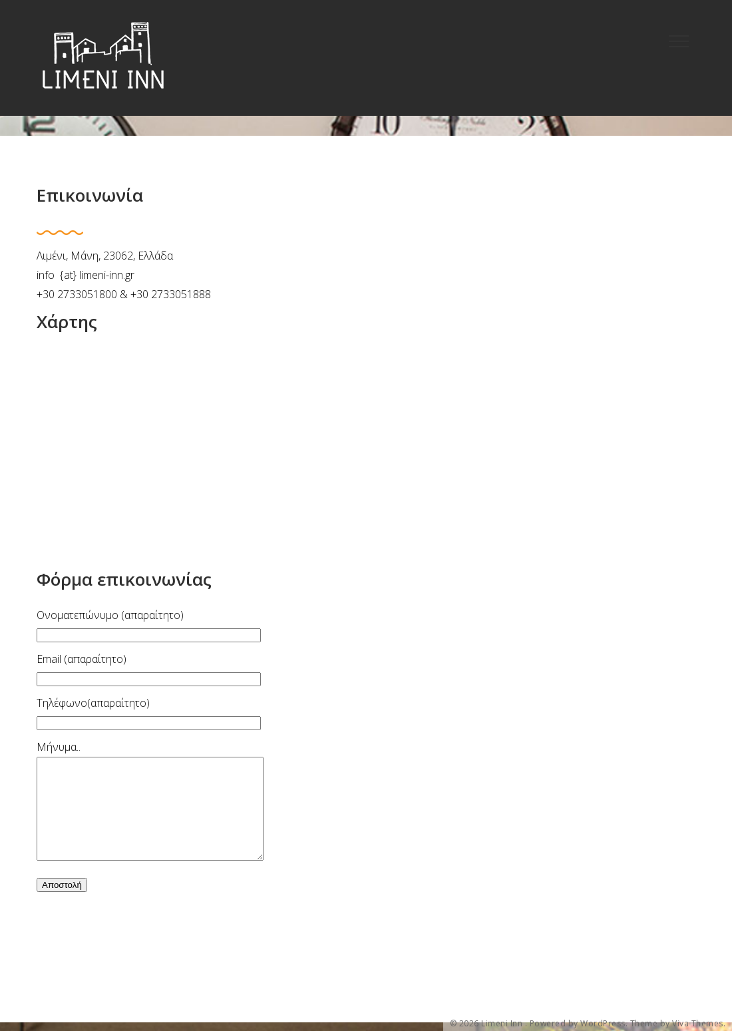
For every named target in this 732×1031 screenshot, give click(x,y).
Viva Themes (697, 1024)
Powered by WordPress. (579, 1024)
